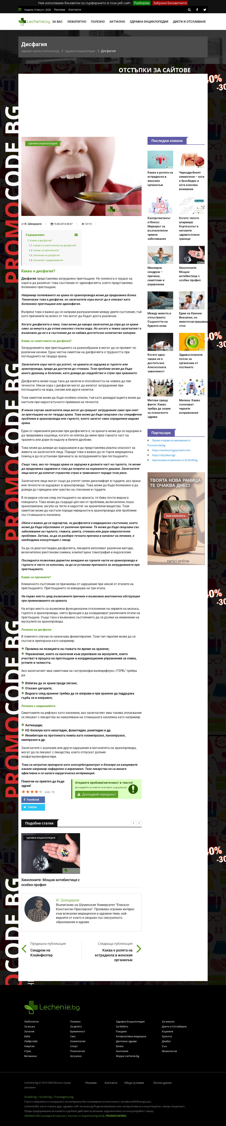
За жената (168, 1021)
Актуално (117, 21)
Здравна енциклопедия (149, 21)
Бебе (27, 1036)
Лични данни (162, 1083)
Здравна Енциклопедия (80, 51)
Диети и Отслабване (174, 1026)
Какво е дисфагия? (41, 240)
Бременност (77, 1031)
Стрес (27, 1051)
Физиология (169, 1051)
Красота (167, 1036)
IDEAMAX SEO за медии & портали (45, 1116)
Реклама (59, 9)
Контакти (74, 9)
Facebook (31, 799)
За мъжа (29, 1026)
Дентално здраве (126, 1041)
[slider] (32, 791)
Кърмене (167, 1031)
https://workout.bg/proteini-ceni (171, 450)
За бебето (122, 1026)
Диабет (166, 1041)
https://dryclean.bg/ (164, 455)
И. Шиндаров (33, 223)
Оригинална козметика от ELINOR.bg (174, 460)
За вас (57, 21)
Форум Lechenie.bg (127, 1056)
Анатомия (122, 1051)
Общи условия (134, 1083)
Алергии (29, 1046)
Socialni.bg (45, 1097)
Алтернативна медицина (131, 1036)
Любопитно (76, 21)
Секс (73, 1036)
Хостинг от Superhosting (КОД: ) (97, 1116)
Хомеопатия (77, 1041)
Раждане (121, 1031)
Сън (164, 1046)
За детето (76, 1026)
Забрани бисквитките (170, 3)
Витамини (30, 1056)
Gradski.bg (30, 1097)
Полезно (98, 21)
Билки (119, 1046)
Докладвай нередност (96, 794)
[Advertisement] (113, 107)
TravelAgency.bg (63, 1097)
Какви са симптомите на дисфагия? (54, 245)
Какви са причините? (46, 250)
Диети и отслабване (189, 21)
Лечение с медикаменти (48, 260)
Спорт (74, 1046)
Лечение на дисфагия (46, 255)
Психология (77, 1051)
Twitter (30, 807)
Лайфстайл (30, 1041)
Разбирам (141, 3)
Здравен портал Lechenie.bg (40, 51)
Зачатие (29, 1031)
